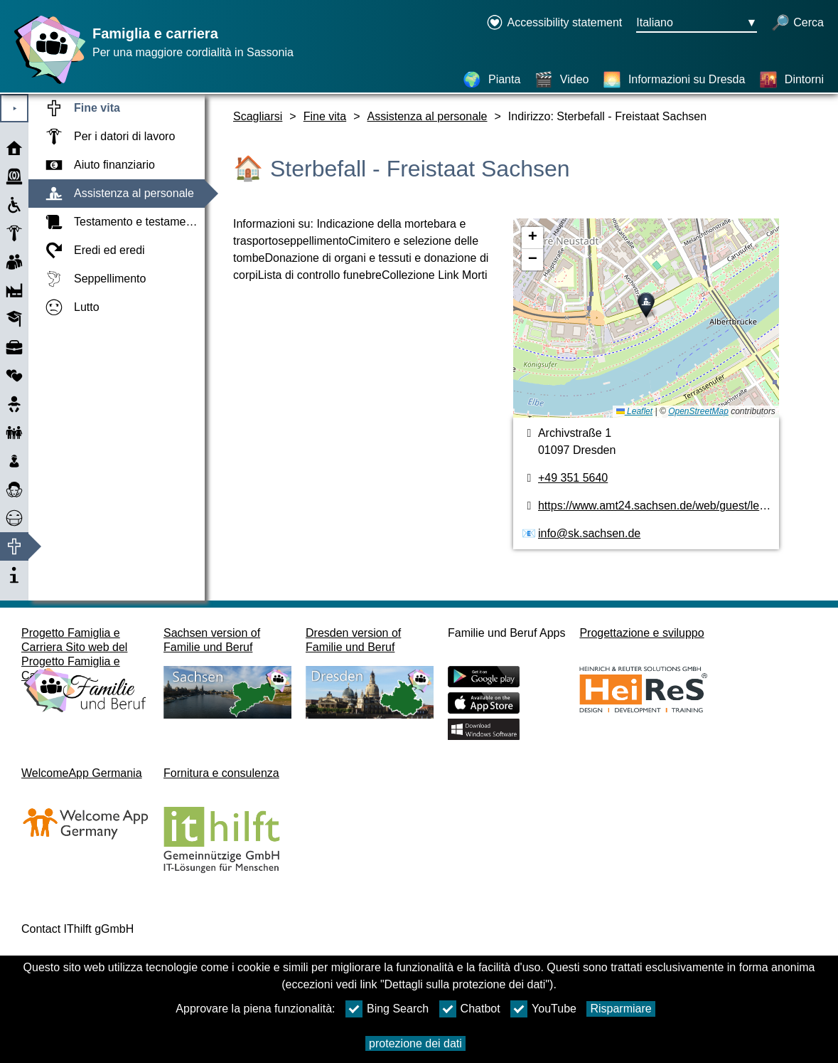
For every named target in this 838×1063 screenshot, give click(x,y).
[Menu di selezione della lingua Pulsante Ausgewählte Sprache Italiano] (696, 23)
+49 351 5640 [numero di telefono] (573, 478)
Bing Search (387, 1008)
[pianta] (646, 318)
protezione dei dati (415, 1043)
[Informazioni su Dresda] (674, 79)
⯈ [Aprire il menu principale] (14, 108)
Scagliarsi (257, 116)
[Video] (562, 79)
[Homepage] (46, 84)
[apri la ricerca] (797, 23)
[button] (646, 305)
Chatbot (469, 1008)
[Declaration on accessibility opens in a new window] (554, 23)
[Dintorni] (791, 79)
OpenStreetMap (698, 411)
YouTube (543, 1008)
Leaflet (634, 411)
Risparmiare (620, 1009)
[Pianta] (491, 79)
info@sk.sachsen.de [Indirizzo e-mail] (589, 533)
